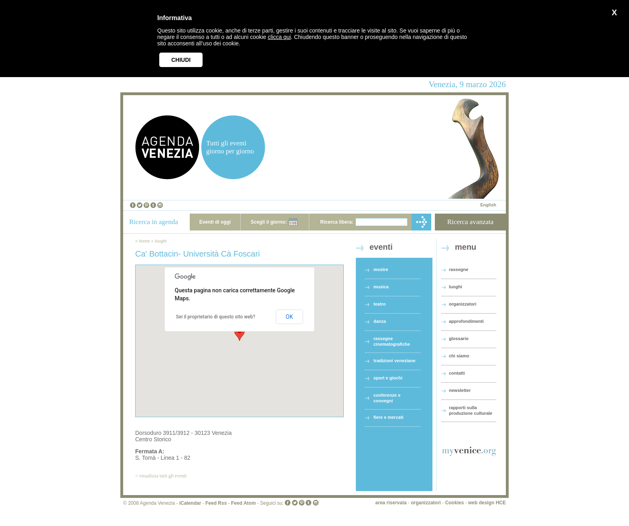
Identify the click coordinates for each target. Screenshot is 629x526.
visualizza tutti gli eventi (163, 476)
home (144, 241)
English (488, 204)
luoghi (160, 241)
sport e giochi (387, 377)
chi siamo (459, 355)
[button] (239, 333)
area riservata (391, 503)
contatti (457, 373)
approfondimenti (466, 321)
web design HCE (487, 503)
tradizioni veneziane (394, 360)
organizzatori (462, 304)
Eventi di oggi (215, 222)
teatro (379, 304)
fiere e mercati (388, 417)
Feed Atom (243, 503)
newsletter (460, 390)
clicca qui (279, 37)
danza (379, 321)
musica (381, 286)
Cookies (454, 503)
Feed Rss (216, 503)
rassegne (458, 269)
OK (289, 317)
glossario (459, 338)
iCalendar (190, 503)
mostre (380, 269)
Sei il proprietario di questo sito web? (216, 317)
